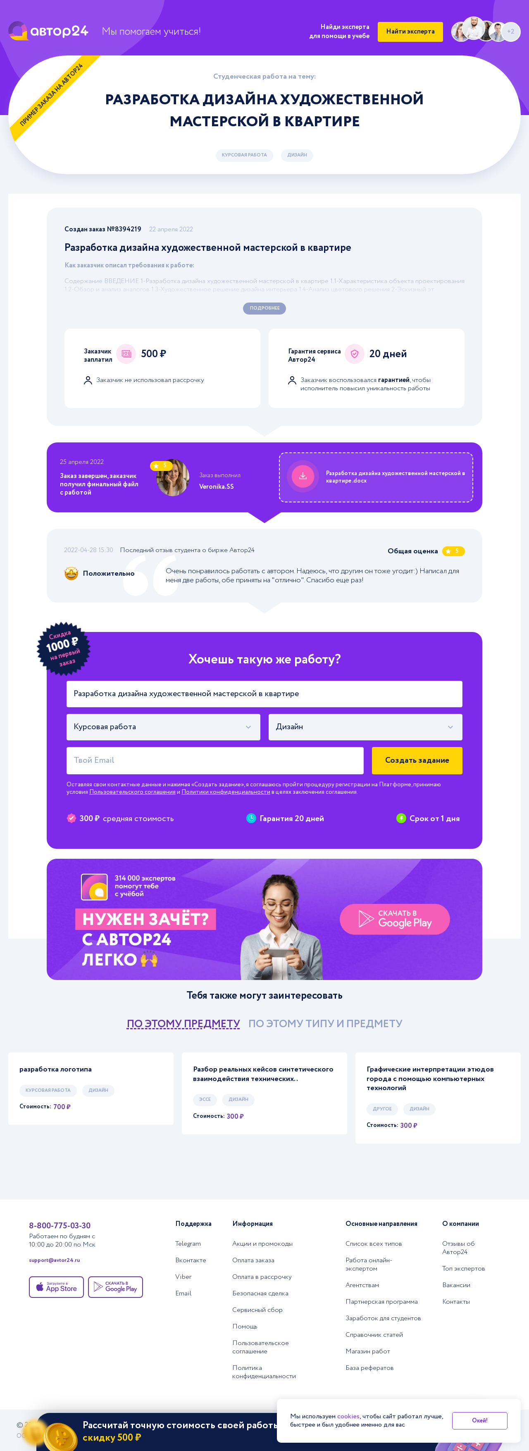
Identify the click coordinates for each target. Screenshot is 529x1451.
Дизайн (297, 155)
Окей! (480, 1421)
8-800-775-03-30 (60, 1226)
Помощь (244, 1327)
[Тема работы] (264, 694)
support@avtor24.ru (54, 1260)
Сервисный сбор (257, 1310)
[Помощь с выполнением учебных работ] (264, 919)
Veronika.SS (216, 487)
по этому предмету (183, 1024)
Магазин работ (368, 1352)
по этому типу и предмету (325, 1024)
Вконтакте (190, 1260)
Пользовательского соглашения (132, 792)
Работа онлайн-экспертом (369, 1264)
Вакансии (456, 1285)
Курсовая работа (244, 155)
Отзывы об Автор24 (458, 1248)
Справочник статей (374, 1335)
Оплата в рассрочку (262, 1277)
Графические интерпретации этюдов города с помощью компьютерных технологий (430, 1079)
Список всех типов (374, 1244)
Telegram (188, 1244)
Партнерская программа (382, 1302)
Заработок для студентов (383, 1318)
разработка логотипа (55, 1069)
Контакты (456, 1302)
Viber (183, 1277)
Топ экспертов (463, 1269)
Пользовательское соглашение (260, 1347)
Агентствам (362, 1285)
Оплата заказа (253, 1260)
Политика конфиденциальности (264, 1372)
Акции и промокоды (262, 1244)
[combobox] (163, 727)
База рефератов (370, 1368)
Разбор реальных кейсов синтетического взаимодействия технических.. (263, 1074)
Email (183, 1294)
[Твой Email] (215, 760)
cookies (348, 1416)
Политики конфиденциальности (225, 792)
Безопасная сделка (260, 1294)
